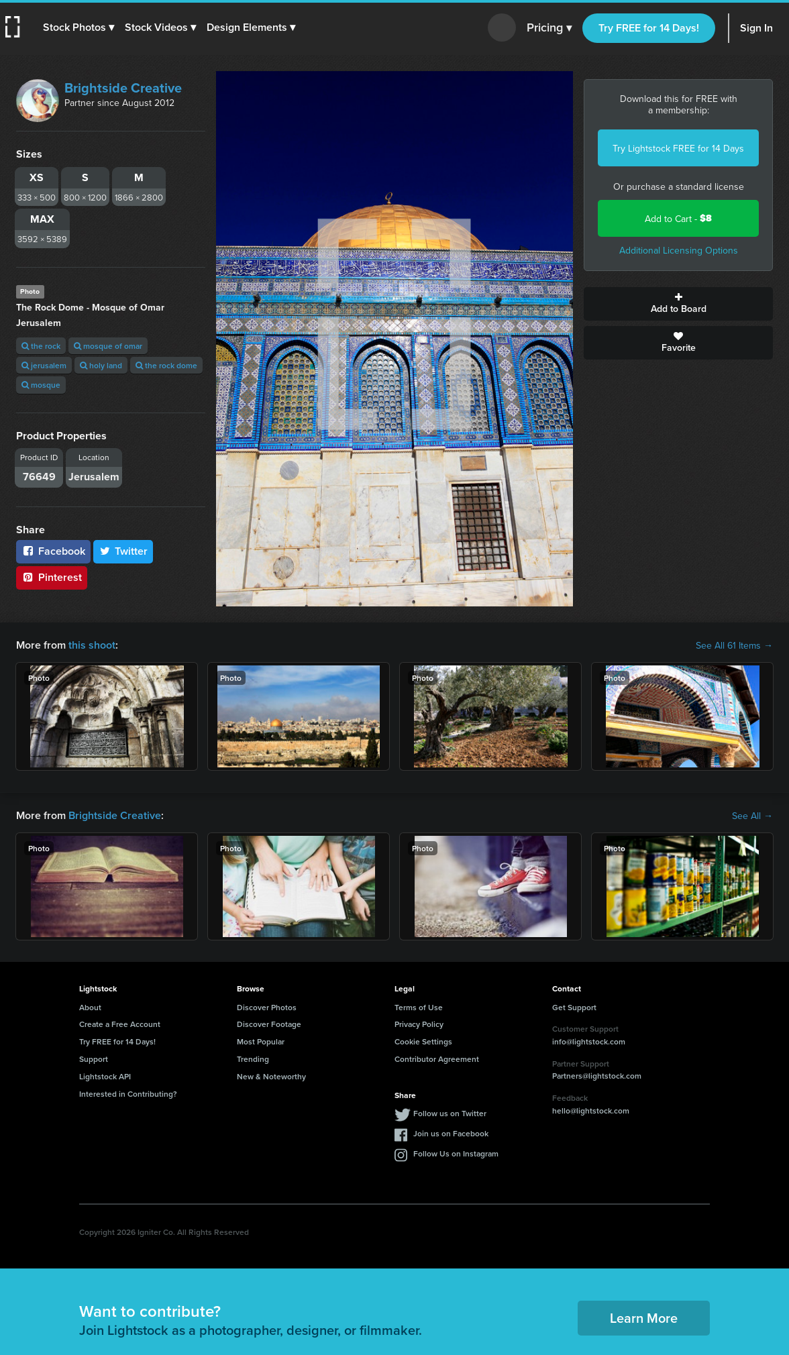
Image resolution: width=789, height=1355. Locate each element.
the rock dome (166, 365)
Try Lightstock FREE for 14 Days (678, 148)
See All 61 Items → (734, 645)
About (90, 1007)
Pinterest (51, 577)
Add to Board (678, 303)
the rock (40, 345)
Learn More (644, 1317)
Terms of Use (418, 1007)
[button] (78, 27)
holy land (101, 365)
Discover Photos (267, 1007)
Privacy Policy (418, 1024)
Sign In (756, 28)
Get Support (574, 1007)
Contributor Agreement (436, 1059)
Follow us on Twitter (449, 1113)
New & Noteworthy (271, 1076)
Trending (253, 1059)
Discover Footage (269, 1024)
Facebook (53, 551)
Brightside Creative (123, 87)
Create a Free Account (119, 1024)
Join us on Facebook (450, 1133)
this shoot (91, 645)
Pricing (549, 28)
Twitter (123, 551)
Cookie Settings (423, 1041)
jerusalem (43, 365)
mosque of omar (108, 345)
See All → (752, 815)
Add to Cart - (678, 218)
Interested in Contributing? (128, 1093)
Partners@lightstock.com (596, 1075)
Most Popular (260, 1041)
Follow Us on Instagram (455, 1153)
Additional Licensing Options (678, 250)
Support (93, 1059)
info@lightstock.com (588, 1041)
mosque (40, 384)
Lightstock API (105, 1076)
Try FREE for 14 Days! (648, 28)
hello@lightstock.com (590, 1110)
